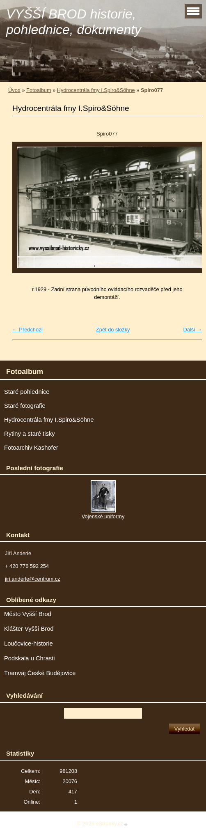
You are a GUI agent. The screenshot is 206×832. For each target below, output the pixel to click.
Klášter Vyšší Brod (29, 628)
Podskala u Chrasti (29, 658)
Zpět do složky (113, 329)
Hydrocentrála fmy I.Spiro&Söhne (96, 90)
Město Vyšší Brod (27, 614)
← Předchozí (27, 329)
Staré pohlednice (26, 391)
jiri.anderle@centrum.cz (32, 579)
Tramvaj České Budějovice (40, 673)
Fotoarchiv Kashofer (31, 447)
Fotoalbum (38, 90)
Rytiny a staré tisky (29, 433)
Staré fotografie (25, 405)
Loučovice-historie (28, 643)
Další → (192, 329)
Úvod (14, 90)
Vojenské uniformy (103, 516)
